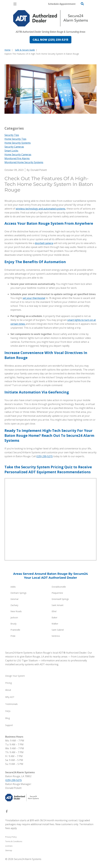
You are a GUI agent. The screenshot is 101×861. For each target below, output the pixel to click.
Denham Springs (18, 592)
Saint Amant (57, 605)
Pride (12, 635)
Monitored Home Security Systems (23, 162)
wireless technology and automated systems (40, 208)
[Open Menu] (14, 4)
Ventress (56, 635)
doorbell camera (44, 243)
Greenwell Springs (60, 599)
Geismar (14, 599)
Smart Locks (11, 150)
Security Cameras (14, 146)
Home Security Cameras (17, 154)
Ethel (54, 611)
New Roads (16, 611)
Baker (54, 617)
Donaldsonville (59, 586)
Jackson (14, 617)
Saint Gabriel (58, 629)
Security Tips (11, 135)
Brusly (13, 623)
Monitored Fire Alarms (17, 158)
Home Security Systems (17, 142)
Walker (55, 623)
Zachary (14, 605)
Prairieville (15, 629)
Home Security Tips (15, 139)
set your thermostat (34, 298)
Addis (13, 586)
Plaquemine (57, 592)
